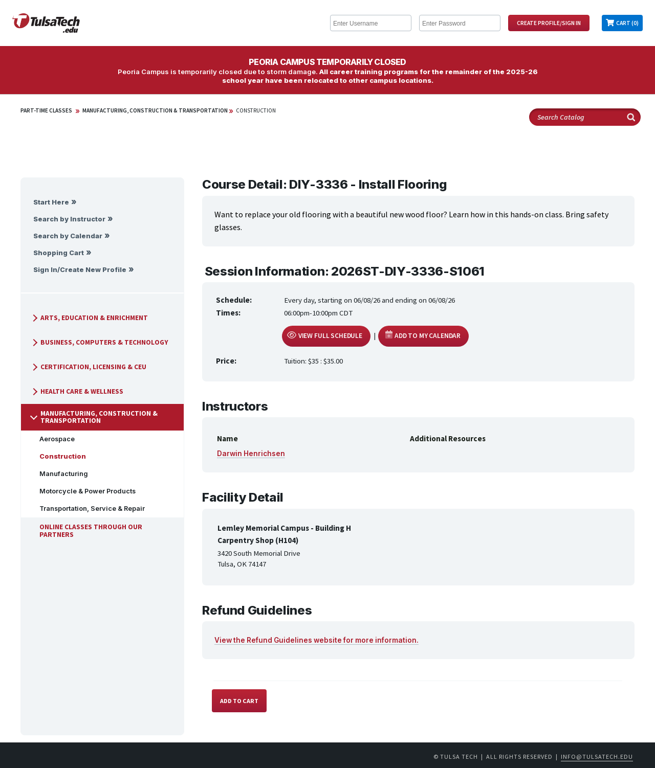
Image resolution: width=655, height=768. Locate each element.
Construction (256, 110)
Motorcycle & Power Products (83, 491)
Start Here (51, 202)
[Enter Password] (459, 23)
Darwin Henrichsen (251, 453)
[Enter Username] (370, 23)
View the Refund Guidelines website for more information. (316, 640)
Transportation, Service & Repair (88, 508)
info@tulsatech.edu (597, 756)
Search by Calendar (67, 236)
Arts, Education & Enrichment (89, 317)
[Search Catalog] (585, 117)
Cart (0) (627, 23)
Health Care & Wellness (76, 391)
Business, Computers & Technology (99, 342)
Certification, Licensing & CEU (88, 367)
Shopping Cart (58, 253)
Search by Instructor (69, 219)
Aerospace (53, 439)
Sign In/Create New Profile (79, 270)
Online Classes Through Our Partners (86, 530)
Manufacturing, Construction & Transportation (155, 110)
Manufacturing (59, 474)
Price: (226, 361)
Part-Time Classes (46, 110)
